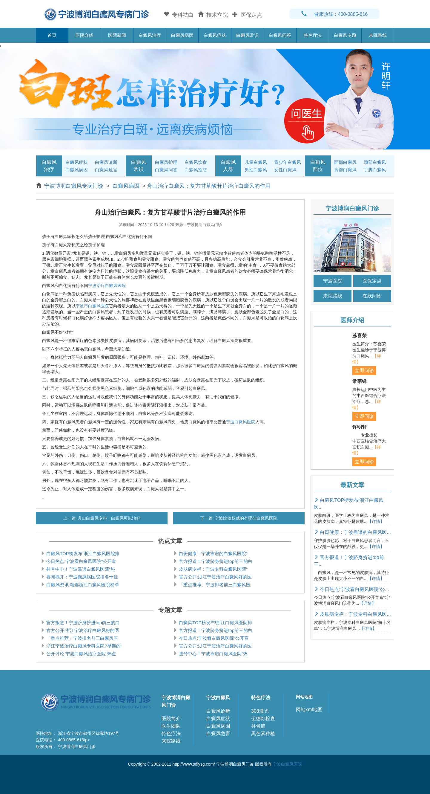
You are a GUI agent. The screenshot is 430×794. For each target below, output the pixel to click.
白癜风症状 (215, 35)
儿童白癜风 (256, 162)
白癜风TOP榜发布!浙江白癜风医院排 (82, 553)
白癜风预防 (196, 169)
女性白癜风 (285, 169)
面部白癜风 (345, 162)
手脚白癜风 (375, 169)
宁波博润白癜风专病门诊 (74, 186)
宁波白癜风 (218, 697)
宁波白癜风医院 (240, 421)
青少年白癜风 (287, 162)
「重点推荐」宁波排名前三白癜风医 (214, 584)
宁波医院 (332, 280)
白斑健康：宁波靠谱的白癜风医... (352, 532)
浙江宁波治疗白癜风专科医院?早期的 (83, 645)
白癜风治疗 (150, 35)
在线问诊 (372, 295)
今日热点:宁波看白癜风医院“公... (351, 589)
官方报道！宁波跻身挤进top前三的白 (215, 561)
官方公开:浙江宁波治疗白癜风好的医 (215, 576)
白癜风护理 (166, 162)
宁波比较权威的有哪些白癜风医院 (246, 518)
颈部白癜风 (375, 162)
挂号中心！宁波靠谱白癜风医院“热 (80, 569)
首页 (51, 35)
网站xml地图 (309, 709)
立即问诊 (364, 370)
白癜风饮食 (196, 162)
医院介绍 (84, 35)
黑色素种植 (263, 733)
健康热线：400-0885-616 (334, 14)
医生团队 (171, 726)
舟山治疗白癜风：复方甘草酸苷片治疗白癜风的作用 (209, 186)
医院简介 (171, 718)
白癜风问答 (280, 35)
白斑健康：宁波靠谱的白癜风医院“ (213, 553)
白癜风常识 (247, 35)
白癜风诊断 (106, 162)
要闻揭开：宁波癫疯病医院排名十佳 (81, 576)
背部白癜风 (345, 169)
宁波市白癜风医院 (92, 305)
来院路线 (378, 35)
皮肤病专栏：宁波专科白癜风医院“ (213, 569)
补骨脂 (258, 726)
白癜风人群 (228, 165)
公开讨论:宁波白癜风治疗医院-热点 (80, 653)
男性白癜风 (256, 169)
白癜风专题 (345, 35)
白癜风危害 (106, 169)
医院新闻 (117, 35)
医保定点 (372, 280)
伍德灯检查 (263, 718)
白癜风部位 (317, 165)
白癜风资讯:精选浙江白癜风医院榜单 (82, 584)
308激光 (260, 711)
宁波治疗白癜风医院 (107, 285)
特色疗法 (313, 35)
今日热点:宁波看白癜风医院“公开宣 (80, 561)
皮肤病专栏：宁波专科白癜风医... (352, 614)
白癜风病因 (182, 35)
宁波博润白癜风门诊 (176, 701)
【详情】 (376, 521)
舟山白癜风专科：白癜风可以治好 (109, 518)
